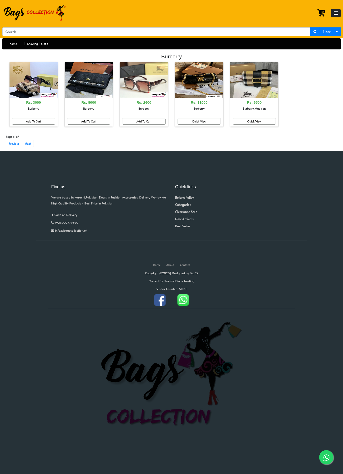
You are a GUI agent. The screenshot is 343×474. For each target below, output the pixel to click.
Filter (327, 31)
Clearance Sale (186, 211)
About (170, 265)
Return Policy (184, 197)
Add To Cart (33, 121)
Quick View (199, 121)
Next (28, 143)
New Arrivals (184, 219)
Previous (14, 143)
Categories (183, 204)
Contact (185, 265)
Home (13, 44)
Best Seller (182, 226)
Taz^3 (194, 273)
